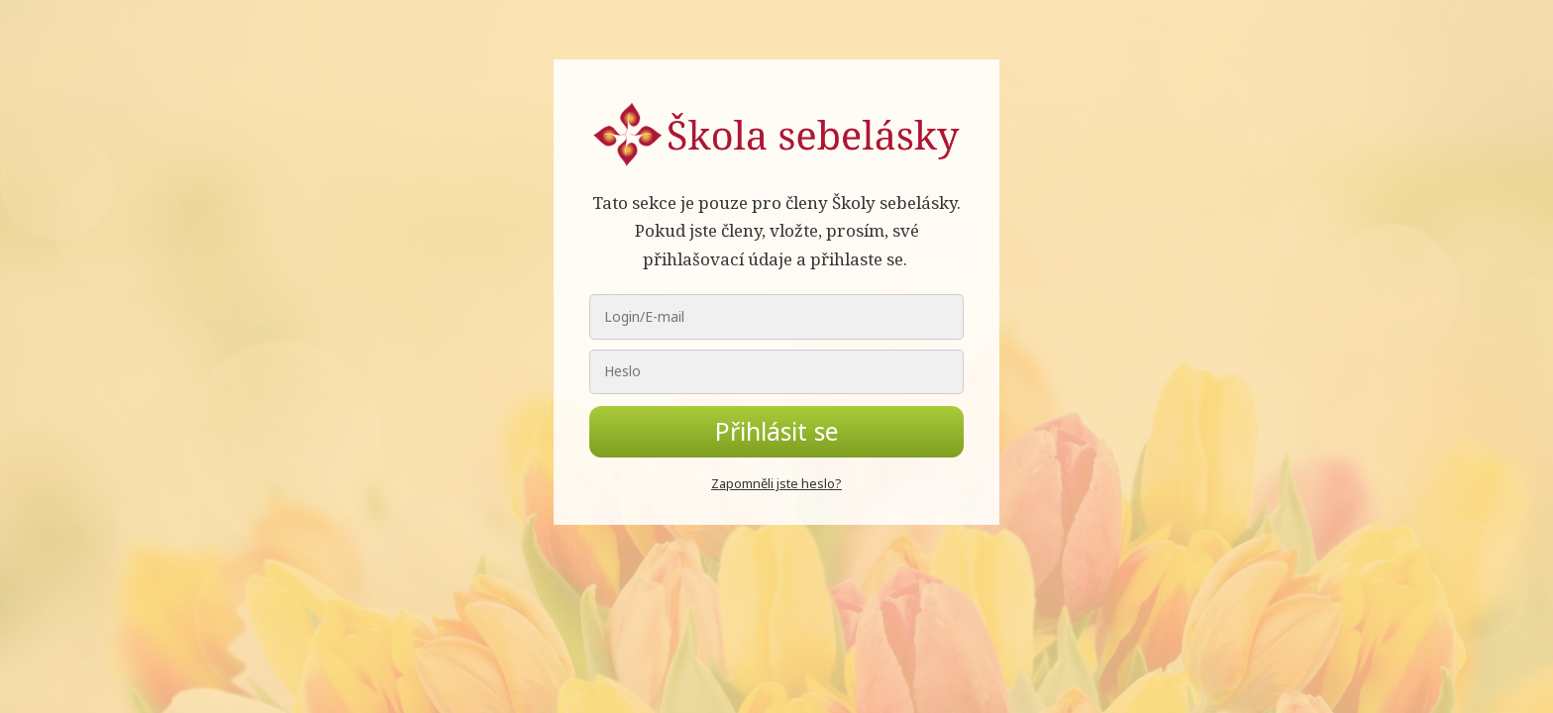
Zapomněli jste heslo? (776, 483)
